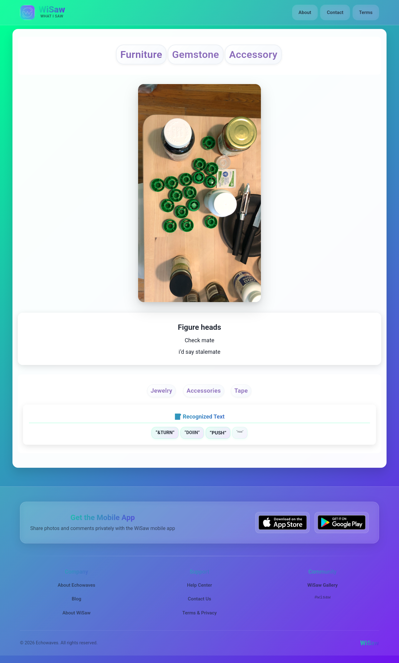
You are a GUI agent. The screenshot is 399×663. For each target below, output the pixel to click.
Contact (335, 12)
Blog (76, 599)
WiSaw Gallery (322, 585)
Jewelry (161, 390)
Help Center (199, 585)
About (305, 12)
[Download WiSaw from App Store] (282, 522)
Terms (366, 12)
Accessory (253, 54)
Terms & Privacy (199, 613)
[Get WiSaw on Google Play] (342, 522)
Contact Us (199, 599)
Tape (241, 390)
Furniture (141, 54)
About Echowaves (76, 585)
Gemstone (195, 54)
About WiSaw (76, 613)
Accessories (204, 390)
